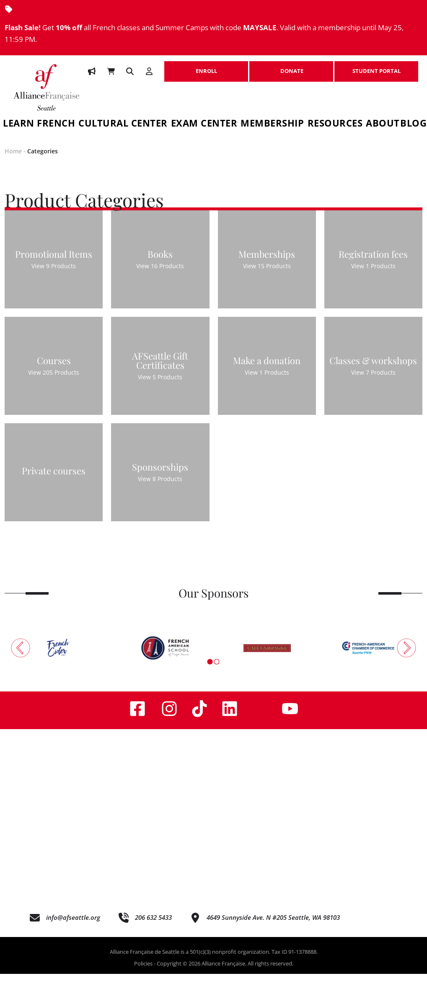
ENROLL (206, 66)
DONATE (291, 66)
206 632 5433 (153, 924)
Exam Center (204, 124)
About (383, 124)
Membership (272, 124)
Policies (143, 970)
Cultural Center (123, 124)
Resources (335, 124)
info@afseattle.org (73, 924)
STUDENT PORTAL (376, 66)
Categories (42, 158)
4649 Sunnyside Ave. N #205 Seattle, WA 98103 (273, 924)
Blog (413, 124)
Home (13, 158)
